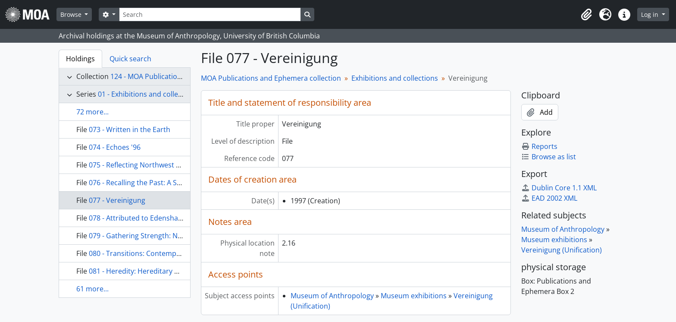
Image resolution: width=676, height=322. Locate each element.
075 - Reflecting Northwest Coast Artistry (154, 165)
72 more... (92, 112)
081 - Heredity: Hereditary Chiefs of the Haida (162, 271)
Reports (539, 146)
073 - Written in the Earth (129, 129)
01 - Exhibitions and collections (148, 94)
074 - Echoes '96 (115, 147)
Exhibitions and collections (394, 78)
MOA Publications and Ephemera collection (271, 78)
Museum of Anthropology (332, 295)
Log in (650, 14)
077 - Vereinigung (117, 200)
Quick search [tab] (130, 58)
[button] (586, 14)
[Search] (210, 14)
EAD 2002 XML (549, 198)
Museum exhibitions (414, 295)
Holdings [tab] (80, 58)
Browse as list (548, 156)
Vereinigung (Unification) (561, 250)
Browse (71, 14)
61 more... (92, 289)
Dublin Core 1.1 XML (559, 188)
